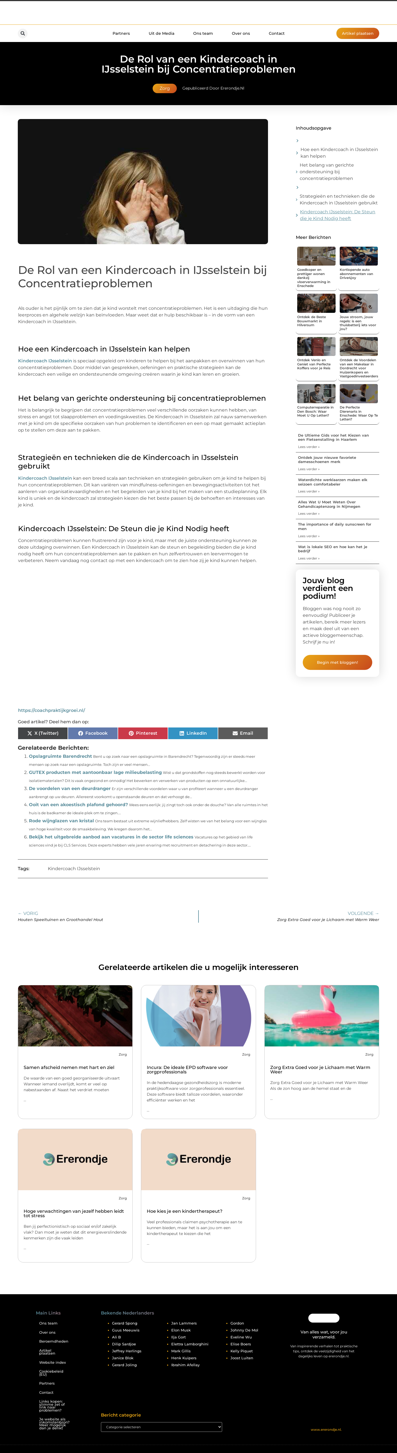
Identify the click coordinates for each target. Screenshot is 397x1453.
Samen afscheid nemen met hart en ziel (69, 1067)
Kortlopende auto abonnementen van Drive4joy (356, 274)
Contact (277, 33)
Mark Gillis (181, 1351)
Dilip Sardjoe (124, 1344)
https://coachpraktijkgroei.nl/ (51, 710)
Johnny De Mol (244, 1330)
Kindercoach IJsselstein (45, 360)
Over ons (241, 33)
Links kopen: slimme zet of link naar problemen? (52, 1405)
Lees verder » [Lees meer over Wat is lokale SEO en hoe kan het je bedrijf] (309, 558)
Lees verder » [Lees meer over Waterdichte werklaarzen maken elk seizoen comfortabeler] (309, 491)
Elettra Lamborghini (190, 1344)
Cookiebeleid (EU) (51, 1373)
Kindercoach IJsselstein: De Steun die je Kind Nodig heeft (337, 215)
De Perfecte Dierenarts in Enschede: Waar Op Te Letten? (359, 413)
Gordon (237, 1323)
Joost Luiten (241, 1358)
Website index (52, 1362)
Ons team (203, 33)
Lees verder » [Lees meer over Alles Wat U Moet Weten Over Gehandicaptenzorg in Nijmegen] (309, 513)
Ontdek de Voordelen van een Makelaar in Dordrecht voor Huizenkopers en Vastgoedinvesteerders (359, 368)
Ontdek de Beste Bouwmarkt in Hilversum (311, 321)
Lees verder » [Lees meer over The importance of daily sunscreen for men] (309, 536)
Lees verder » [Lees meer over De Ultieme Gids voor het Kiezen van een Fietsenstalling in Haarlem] (309, 447)
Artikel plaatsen (47, 1352)
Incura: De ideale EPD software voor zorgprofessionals (187, 1070)
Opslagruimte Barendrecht (60, 756)
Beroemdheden (53, 1341)
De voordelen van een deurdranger (70, 788)
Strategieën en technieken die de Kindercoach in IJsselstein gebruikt (339, 200)
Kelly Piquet (241, 1351)
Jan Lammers (184, 1323)
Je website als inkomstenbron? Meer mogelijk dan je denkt (54, 1423)
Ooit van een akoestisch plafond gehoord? (78, 804)
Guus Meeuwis (126, 1330)
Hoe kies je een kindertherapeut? (184, 1211)
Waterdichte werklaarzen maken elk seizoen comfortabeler (332, 481)
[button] (23, 33)
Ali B (116, 1337)
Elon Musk (181, 1330)
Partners (121, 33)
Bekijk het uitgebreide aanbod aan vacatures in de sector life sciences (111, 837)
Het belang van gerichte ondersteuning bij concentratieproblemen (327, 171)
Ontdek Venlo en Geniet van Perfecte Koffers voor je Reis (314, 364)
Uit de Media (161, 33)
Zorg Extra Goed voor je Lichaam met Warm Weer (320, 1070)
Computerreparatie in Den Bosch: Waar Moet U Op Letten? (315, 411)
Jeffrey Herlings (127, 1351)
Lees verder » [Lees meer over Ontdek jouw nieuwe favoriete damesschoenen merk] (309, 469)
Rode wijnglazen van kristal (61, 820)
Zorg (165, 88)
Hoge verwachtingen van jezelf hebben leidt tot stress (74, 1213)
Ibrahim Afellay (185, 1365)
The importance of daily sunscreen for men (334, 526)
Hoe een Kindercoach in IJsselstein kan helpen (339, 153)
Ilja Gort (178, 1337)
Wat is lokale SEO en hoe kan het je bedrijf (332, 548)
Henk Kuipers (184, 1358)
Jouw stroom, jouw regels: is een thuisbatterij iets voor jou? (358, 323)
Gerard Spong (124, 1323)
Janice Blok (122, 1358)
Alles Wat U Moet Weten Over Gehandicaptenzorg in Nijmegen (329, 504)
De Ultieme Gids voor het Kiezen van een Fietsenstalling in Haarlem (333, 437)
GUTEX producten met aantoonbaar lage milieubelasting (95, 772)
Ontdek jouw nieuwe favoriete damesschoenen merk (327, 459)
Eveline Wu (241, 1337)
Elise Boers (240, 1344)
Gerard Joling (124, 1365)
